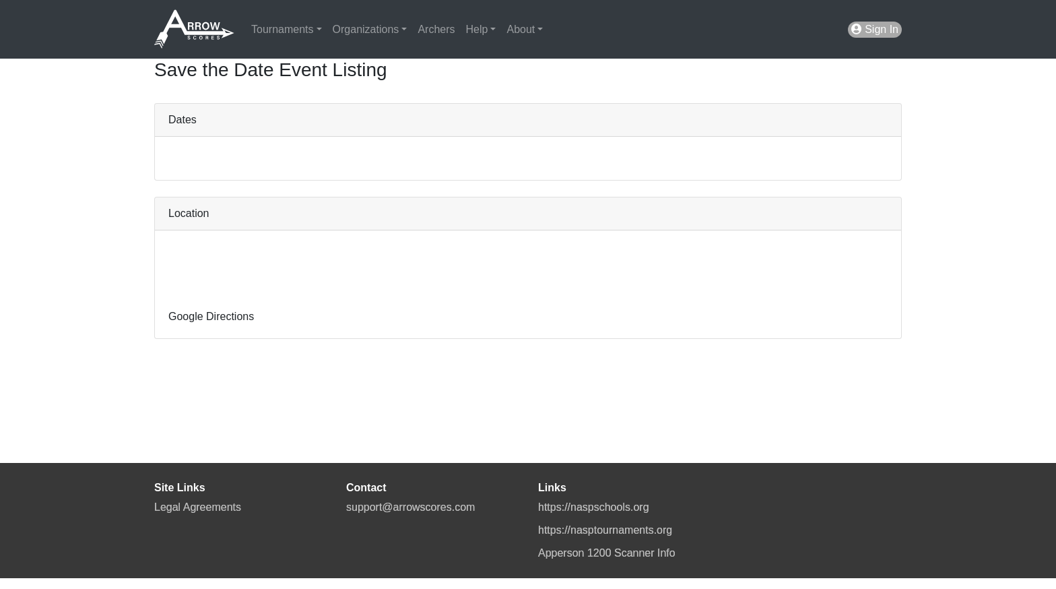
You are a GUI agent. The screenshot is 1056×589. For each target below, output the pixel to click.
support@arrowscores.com (410, 507)
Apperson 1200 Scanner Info (606, 553)
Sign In (874, 29)
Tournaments (282, 29)
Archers (436, 29)
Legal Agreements (197, 507)
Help (477, 29)
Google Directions (211, 316)
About (520, 29)
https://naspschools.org (593, 507)
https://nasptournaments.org (605, 530)
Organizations (366, 29)
